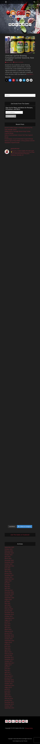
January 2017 (8, 678)
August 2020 (8, 599)
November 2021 (9, 575)
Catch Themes (24, 741)
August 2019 (8, 620)
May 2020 (7, 603)
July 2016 (7, 689)
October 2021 (8, 577)
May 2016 (7, 693)
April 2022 (7, 569)
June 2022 (7, 568)
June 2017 (7, 668)
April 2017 (7, 672)
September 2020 (9, 598)
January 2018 (8, 655)
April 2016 (7, 695)
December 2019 (9, 612)
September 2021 (9, 579)
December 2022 (9, 560)
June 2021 (7, 584)
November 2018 (9, 637)
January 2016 (8, 700)
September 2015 (9, 708)
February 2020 (9, 609)
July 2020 (7, 601)
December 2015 (9, 702)
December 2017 (9, 657)
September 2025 (9, 547)
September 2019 (9, 618)
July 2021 (7, 583)
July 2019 (7, 622)
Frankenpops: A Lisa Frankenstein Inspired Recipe (19, 139)
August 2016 (8, 687)
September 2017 (9, 663)
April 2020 (7, 605)
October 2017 (8, 661)
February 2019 (9, 631)
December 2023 (9, 553)
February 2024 (9, 551)
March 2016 (8, 696)
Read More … (30, 74)
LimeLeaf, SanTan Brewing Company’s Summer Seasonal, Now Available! (19, 57)
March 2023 (8, 558)
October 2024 (8, 549)
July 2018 (7, 644)
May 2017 (7, 670)
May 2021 (7, 586)
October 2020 (8, 596)
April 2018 (7, 650)
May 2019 (7, 626)
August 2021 (8, 581)
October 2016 (8, 683)
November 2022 (9, 562)
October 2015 (8, 706)
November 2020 (9, 594)
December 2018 (9, 635)
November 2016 (9, 682)
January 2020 (8, 611)
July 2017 (7, 667)
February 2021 (9, 590)
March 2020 (8, 607)
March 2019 (8, 629)
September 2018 (9, 640)
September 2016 (9, 685)
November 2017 (9, 659)
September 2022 (9, 566)
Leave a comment (19, 62)
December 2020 (9, 592)
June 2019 (7, 624)
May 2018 (7, 648)
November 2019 (9, 614)
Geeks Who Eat (19, 738)
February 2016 (9, 698)
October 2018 (8, 639)
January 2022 (8, 573)
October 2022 (8, 564)
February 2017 (9, 676)
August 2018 (8, 642)
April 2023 (7, 556)
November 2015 (9, 704)
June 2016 (7, 691)
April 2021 (7, 588)
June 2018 (7, 646)
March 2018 (8, 652)
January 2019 (8, 633)
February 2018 (9, 654)
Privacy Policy (29, 728)
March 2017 (8, 674)
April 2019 (7, 627)
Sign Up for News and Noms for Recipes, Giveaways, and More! (19, 108)
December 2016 (9, 680)
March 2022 (8, 571)
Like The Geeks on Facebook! (20, 535)
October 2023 (8, 555)
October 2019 (8, 616)
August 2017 (8, 665)
